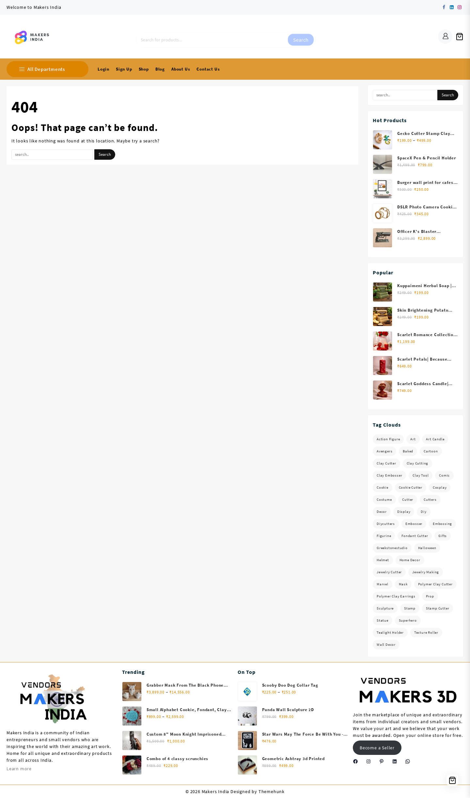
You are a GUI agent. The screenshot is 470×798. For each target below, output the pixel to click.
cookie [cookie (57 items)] (382, 487)
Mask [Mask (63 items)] (403, 584)
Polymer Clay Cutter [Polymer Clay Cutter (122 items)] (435, 584)
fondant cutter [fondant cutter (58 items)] (414, 535)
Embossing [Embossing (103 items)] (442, 523)
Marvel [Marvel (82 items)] (382, 584)
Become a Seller (377, 748)
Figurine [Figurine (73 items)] (384, 535)
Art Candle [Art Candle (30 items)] (435, 439)
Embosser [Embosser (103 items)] (413, 523)
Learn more (19, 769)
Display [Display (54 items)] (404, 511)
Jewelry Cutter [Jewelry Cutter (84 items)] (389, 572)
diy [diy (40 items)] (423, 511)
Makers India (215, 791)
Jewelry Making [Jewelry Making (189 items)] (425, 572)
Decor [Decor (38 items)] (382, 511)
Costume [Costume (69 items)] (384, 499)
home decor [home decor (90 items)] (410, 560)
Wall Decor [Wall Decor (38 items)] (386, 644)
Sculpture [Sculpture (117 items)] (385, 608)
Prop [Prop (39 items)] (430, 596)
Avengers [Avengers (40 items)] (384, 451)
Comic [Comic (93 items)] (444, 475)
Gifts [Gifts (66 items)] (442, 535)
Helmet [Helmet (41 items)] (383, 560)
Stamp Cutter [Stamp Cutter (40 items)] (437, 608)
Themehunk (271, 791)
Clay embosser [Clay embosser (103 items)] (389, 475)
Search (300, 36)
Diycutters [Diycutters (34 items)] (386, 523)
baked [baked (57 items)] (408, 451)
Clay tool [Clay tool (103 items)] (421, 475)
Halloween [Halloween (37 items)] (427, 548)
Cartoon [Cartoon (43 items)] (431, 451)
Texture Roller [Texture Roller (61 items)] (426, 632)
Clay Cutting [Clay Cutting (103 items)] (418, 463)
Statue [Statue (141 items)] (382, 620)
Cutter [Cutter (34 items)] (407, 499)
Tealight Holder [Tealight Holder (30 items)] (390, 632)
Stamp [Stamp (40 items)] (409, 608)
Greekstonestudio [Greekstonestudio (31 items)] (392, 548)
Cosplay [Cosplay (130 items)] (440, 487)
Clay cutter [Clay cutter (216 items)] (386, 463)
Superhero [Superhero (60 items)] (408, 620)
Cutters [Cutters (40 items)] (430, 499)
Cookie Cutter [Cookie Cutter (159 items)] (410, 487)
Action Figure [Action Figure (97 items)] (388, 439)
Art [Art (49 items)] (412, 439)
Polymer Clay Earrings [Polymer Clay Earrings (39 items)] (396, 596)
